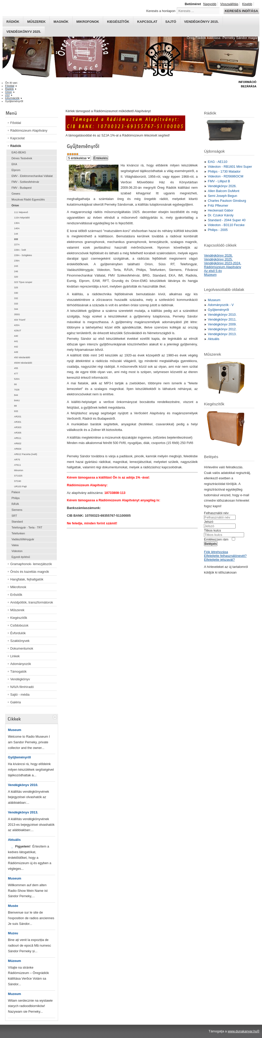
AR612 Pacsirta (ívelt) (25, 454)
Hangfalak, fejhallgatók (26, 579)
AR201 (17, 416)
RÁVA (15, 503)
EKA (14, 164)
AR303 (17, 427)
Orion (15, 205)
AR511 (17, 438)
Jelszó (208, 522)
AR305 (17, 432)
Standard (17, 521)
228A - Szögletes (23, 255)
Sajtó (170, 22)
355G (17, 314)
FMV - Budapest (22, 187)
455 (16, 368)
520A (17, 379)
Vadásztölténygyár (23, 539)
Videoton (17, 551)
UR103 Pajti (20, 486)
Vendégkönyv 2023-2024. (222, 263)
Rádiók (12, 22)
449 (16, 352)
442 (16, 346)
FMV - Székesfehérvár (25, 181)
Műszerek (36, 22)
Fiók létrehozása (216, 552)
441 (16, 341)
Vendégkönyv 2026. (218, 255)
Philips (16, 498)
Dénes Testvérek (22, 158)
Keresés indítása (241, 11)
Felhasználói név (216, 513)
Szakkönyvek (19, 641)
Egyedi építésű (21, 556)
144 (16, 233)
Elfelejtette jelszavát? (219, 560)
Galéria (15, 702)
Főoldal (15, 123)
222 (16, 239)
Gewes (16, 193)
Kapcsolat (147, 22)
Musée (13, 906)
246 (16, 271)
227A (17, 244)
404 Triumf (19, 320)
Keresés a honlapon (161, 11)
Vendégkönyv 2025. (23, 32)
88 (15, 406)
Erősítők (16, 595)
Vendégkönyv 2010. (23, 785)
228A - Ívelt (20, 250)
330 (16, 293)
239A (17, 260)
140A (17, 228)
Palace (16, 492)
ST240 (17, 481)
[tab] (55, 716)
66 (15, 384)
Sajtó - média (19, 694)
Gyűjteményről (19, 757)
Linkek (15, 656)
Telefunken (18, 533)
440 (16, 336)
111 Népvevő (21, 212)
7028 (16, 389)
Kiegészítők (118, 22)
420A (17, 325)
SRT (14, 515)
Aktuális (14, 840)
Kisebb (247, 4)
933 (16, 411)
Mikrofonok (88, 22)
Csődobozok (19, 625)
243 (16, 266)
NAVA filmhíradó (22, 687)
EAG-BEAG (19, 152)
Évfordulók (18, 633)
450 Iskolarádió (22, 357)
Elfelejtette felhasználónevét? (225, 556)
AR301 (17, 422)
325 (16, 287)
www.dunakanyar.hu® (243, 1031)
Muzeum (14, 994)
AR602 (17, 443)
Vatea (15, 545)
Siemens (17, 509)
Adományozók (20, 664)
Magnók (60, 22)
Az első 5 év (213, 271)
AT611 (17, 465)
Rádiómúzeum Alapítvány (28, 130)
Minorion (18, 470)
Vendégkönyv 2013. (23, 812)
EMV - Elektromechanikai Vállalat (32, 175)
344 (16, 309)
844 (16, 395)
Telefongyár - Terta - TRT (27, 527)
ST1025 (18, 475)
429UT (17, 330)
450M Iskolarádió (23, 363)
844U (17, 400)
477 (16, 373)
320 (16, 277)
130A (17, 223)
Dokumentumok (21, 648)
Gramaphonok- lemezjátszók (31, 564)
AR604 (17, 449)
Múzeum (14, 961)
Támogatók (18, 671)
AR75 (17, 459)
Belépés (210, 544)
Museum (14, 730)
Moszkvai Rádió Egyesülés (28, 199)
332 (16, 298)
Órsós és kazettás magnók (29, 572)
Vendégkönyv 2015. (201, 22)
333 (16, 303)
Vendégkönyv (20, 679)
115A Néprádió (22, 217)
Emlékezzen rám (216, 539)
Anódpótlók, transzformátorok (31, 602)
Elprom (16, 170)
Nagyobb (209, 4)
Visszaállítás (229, 4)
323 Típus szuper (23, 282)
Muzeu (13, 933)
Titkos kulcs (212, 530)
